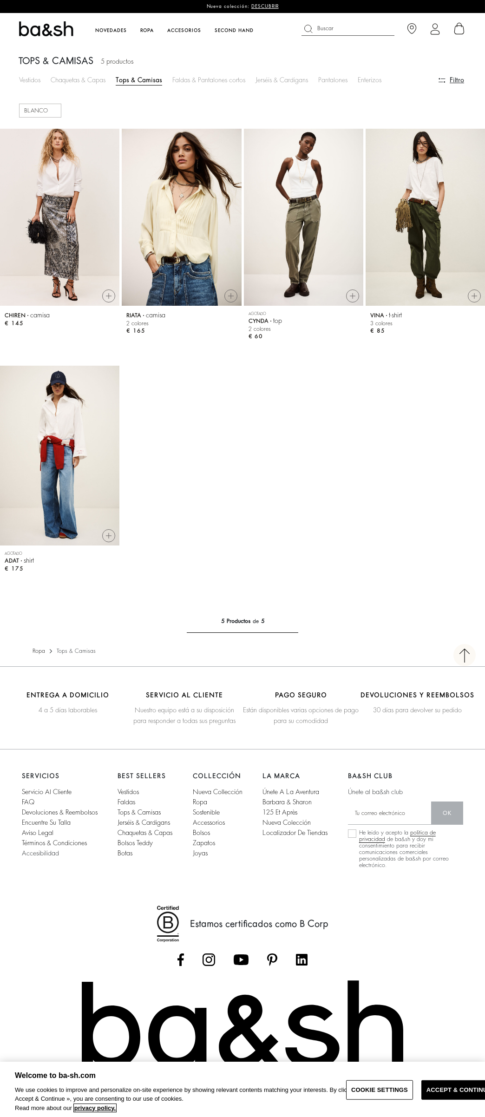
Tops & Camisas (139, 80)
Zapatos (204, 843)
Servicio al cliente (47, 791)
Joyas (200, 853)
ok (447, 813)
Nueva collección (217, 791)
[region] (242, 1089)
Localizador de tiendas (295, 832)
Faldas (126, 802)
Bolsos (201, 832)
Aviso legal (37, 832)
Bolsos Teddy (135, 843)
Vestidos (29, 80)
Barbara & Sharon (287, 802)
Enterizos (369, 80)
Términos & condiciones (54, 843)
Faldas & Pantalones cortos (208, 80)
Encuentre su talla (46, 822)
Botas (125, 853)
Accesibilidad (40, 853)
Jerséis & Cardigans (282, 80)
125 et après (279, 812)
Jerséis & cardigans (144, 822)
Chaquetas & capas (145, 832)
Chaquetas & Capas (78, 80)
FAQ (28, 802)
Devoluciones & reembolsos (60, 812)
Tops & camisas (139, 812)
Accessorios (209, 822)
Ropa (39, 651)
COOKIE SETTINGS (379, 1089)
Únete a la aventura (290, 791)
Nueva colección (286, 822)
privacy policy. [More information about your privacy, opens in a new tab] (95, 1107)
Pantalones (332, 80)
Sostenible (206, 812)
